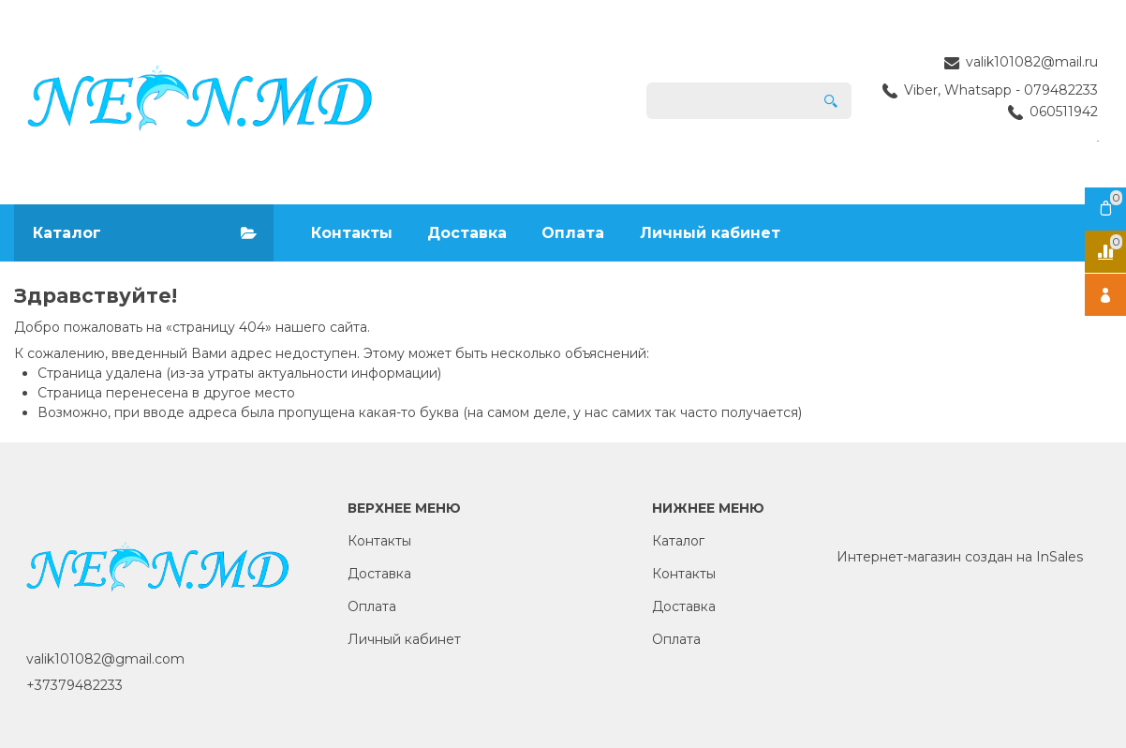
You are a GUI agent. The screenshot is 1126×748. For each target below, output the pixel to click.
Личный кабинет (710, 233)
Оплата (572, 233)
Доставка (467, 233)
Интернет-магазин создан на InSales (960, 556)
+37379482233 (74, 685)
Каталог (678, 540)
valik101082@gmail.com (105, 659)
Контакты (352, 233)
